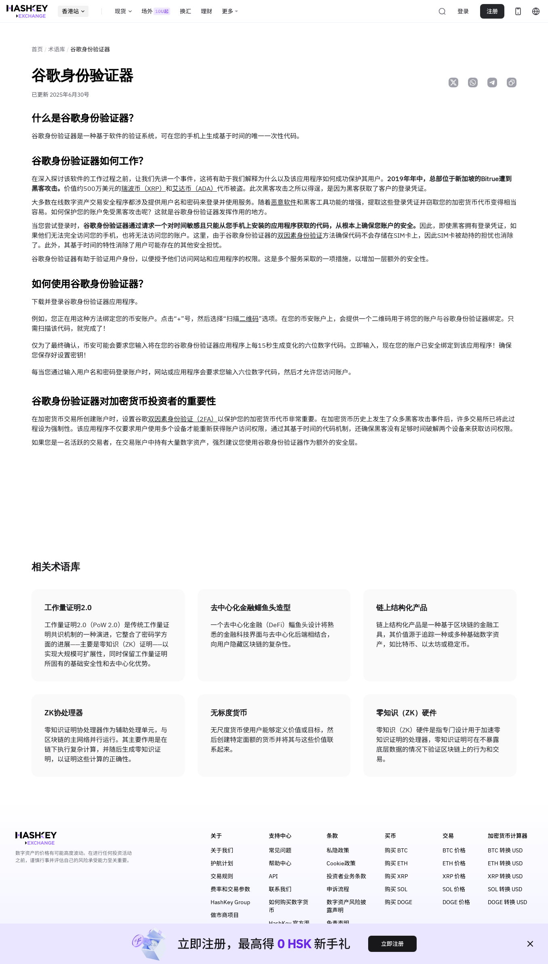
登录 (463, 11)
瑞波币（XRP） (143, 188)
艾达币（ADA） (194, 188)
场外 (155, 11)
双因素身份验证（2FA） (182, 419)
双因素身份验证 (299, 235)
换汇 (185, 11)
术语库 (56, 49)
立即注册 (392, 943)
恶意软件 (284, 202)
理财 (206, 11)
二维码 (249, 319)
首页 (37, 49)
